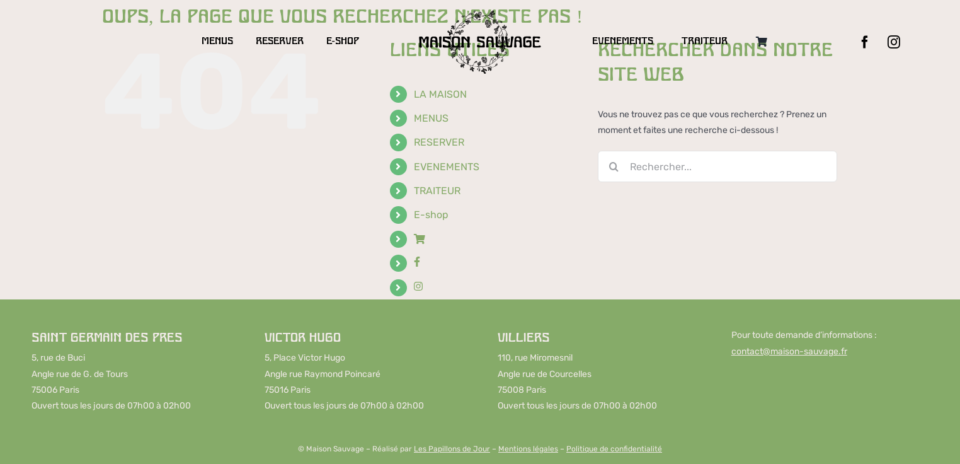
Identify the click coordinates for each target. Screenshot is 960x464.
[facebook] (865, 42)
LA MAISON (440, 94)
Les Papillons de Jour (452, 448)
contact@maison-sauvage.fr (789, 351)
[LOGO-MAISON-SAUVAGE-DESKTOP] (479, 13)
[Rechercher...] (717, 166)
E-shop (431, 215)
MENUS (431, 118)
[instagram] (894, 42)
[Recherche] (613, 166)
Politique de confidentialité (614, 448)
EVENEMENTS (446, 167)
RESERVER (439, 142)
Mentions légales (528, 448)
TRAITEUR (437, 191)
